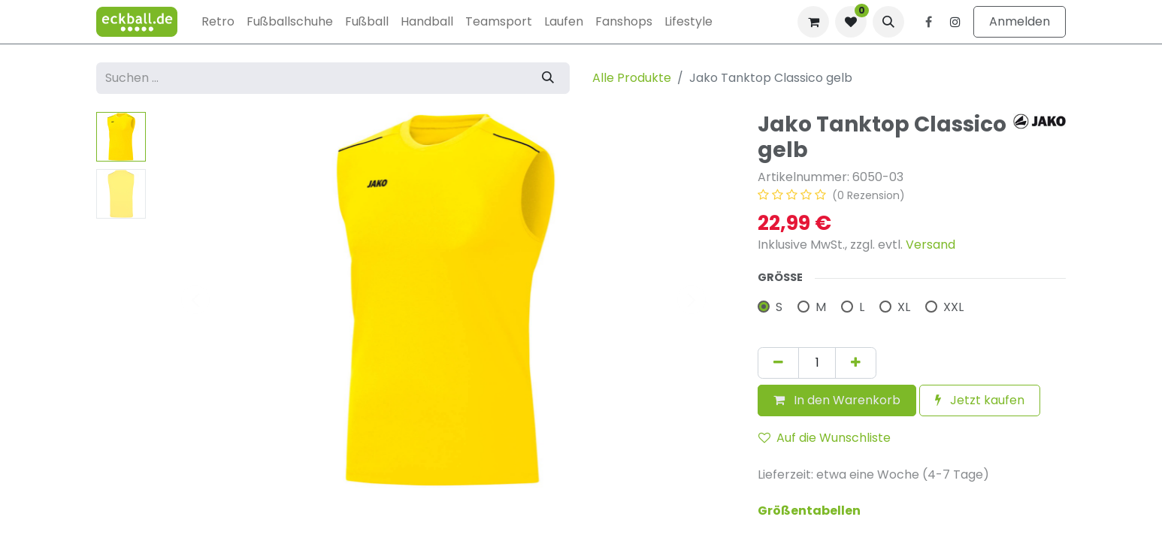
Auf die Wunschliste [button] (824, 437)
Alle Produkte (631, 77)
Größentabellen (809, 510)
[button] (888, 22)
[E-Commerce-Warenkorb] (813, 22)
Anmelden (1019, 21)
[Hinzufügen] (855, 363)
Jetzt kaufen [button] (979, 400)
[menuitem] (218, 22)
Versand (930, 244)
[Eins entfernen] (778, 363)
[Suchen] (548, 78)
